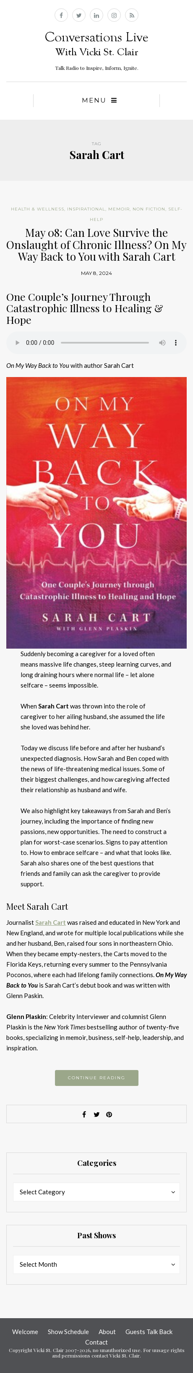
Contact (96, 1342)
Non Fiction (149, 209)
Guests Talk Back (148, 1331)
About (107, 1331)
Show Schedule (68, 1331)
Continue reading (96, 1077)
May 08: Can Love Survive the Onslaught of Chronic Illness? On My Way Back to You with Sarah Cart (96, 244)
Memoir (119, 209)
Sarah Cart (50, 922)
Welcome (25, 1331)
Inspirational (86, 209)
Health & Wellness (37, 209)
